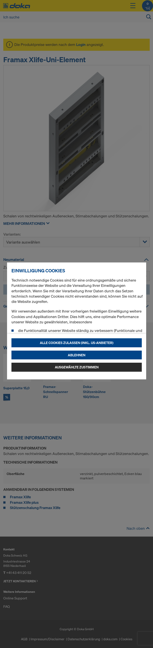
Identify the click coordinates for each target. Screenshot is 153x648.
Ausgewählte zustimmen (77, 367)
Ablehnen (76, 355)
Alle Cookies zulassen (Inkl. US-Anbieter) (76, 342)
